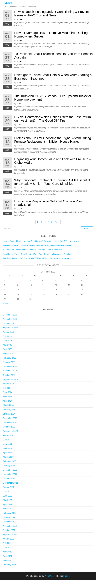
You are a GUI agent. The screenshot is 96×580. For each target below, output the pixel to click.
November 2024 (10, 371)
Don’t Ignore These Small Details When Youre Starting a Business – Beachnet (53, 76)
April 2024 (7, 401)
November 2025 (10, 319)
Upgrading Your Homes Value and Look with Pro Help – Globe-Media (52, 161)
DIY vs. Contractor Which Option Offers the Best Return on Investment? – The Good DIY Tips (52, 118)
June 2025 (7, 341)
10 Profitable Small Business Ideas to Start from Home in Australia (53, 55)
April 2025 (7, 349)
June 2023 (7, 444)
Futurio (66, 576)
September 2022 (10, 483)
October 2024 (9, 375)
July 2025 (7, 336)
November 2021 (10, 526)
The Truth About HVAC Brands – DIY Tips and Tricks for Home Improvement (52, 97)
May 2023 (7, 448)
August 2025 (8, 332)
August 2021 (8, 539)
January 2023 (9, 465)
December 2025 (10, 315)
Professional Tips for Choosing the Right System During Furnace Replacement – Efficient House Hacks (52, 140)
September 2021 (10, 535)
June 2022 (7, 496)
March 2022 (8, 509)
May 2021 (7, 552)
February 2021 (9, 565)
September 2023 (10, 431)
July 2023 (7, 440)
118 (50, 222)
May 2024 (7, 397)
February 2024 (9, 410)
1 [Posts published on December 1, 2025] (4, 280)
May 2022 (7, 500)
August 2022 (8, 487)
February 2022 (9, 513)
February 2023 (9, 461)
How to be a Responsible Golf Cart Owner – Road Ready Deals (48, 203)
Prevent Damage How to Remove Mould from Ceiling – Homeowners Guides (52, 34)
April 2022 (7, 504)
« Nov (5, 303)
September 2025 (10, 328)
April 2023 (7, 453)
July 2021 (7, 543)
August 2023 (8, 435)
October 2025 (9, 323)
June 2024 (7, 392)
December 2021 (10, 522)
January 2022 (9, 517)
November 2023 (10, 422)
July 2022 (7, 491)
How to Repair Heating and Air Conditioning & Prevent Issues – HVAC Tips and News (51, 13)
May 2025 (7, 345)
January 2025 (9, 362)
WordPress (49, 576)
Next (57, 222)
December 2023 (10, 418)
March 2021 (8, 560)
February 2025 (9, 358)
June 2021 (7, 547)
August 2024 (8, 384)
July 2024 (7, 388)
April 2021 (7, 556)
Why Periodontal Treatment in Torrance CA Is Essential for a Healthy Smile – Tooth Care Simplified (52, 182)
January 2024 (9, 414)
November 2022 (10, 474)
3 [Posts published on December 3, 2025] (30, 280)
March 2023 (8, 457)
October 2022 (9, 478)
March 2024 (8, 405)
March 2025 (8, 353)
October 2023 (9, 427)
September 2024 (10, 379)
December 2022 (10, 470)
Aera (8, 3)
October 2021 (9, 530)
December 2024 (10, 366)
